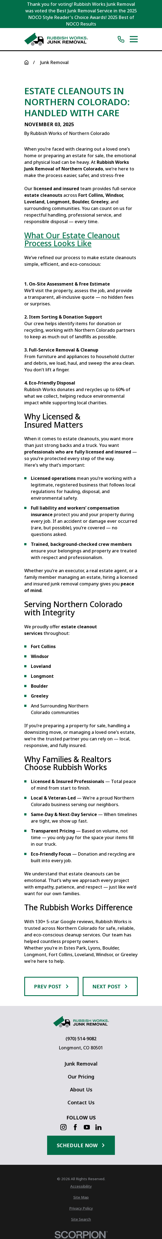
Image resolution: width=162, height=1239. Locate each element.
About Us (81, 1089)
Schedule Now (81, 1145)
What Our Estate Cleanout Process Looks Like (72, 239)
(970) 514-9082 (81, 1038)
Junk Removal (81, 1063)
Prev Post (51, 986)
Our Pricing (81, 1076)
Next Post (110, 986)
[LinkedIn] (98, 1127)
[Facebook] (75, 1127)
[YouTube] (87, 1127)
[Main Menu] (134, 39)
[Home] (56, 39)
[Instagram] (63, 1127)
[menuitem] (81, 1186)
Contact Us (81, 1102)
